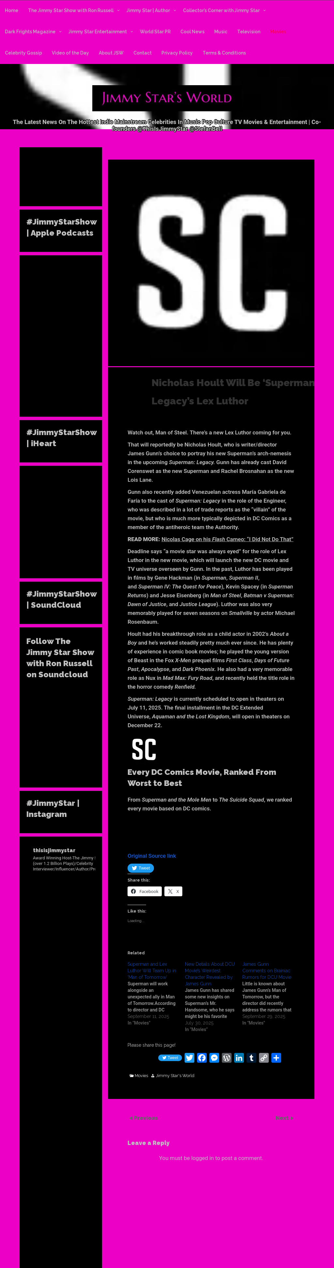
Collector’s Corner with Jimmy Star (221, 10)
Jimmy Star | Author (148, 10)
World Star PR (155, 31)
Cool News (192, 31)
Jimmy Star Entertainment (97, 31)
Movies (278, 31)
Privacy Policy (177, 52)
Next (283, 1118)
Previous (146, 1118)
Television (248, 31)
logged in (202, 1158)
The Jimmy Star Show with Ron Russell (71, 10)
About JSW (111, 52)
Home (11, 10)
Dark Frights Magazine (30, 31)
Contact (142, 52)
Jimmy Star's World (175, 1075)
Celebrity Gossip (23, 52)
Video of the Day (70, 52)
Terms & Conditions (224, 52)
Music (220, 31)
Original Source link (152, 856)
